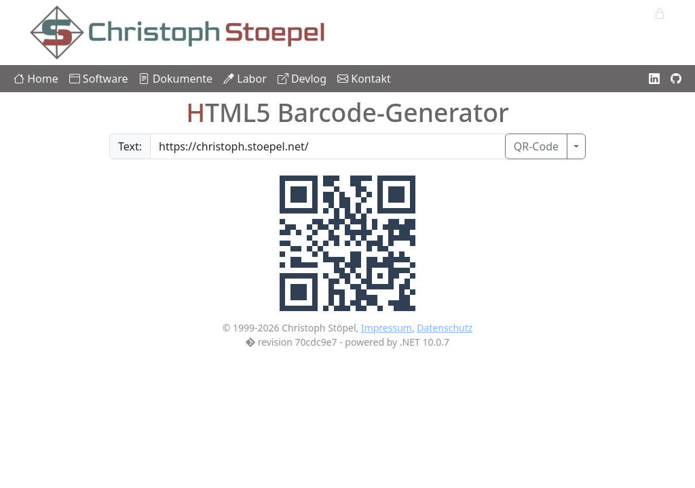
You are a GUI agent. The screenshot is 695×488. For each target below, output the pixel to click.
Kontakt (364, 78)
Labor (245, 78)
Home (36, 78)
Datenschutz (444, 327)
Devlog (302, 78)
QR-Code (536, 146)
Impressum (386, 327)
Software (98, 78)
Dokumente (175, 78)
